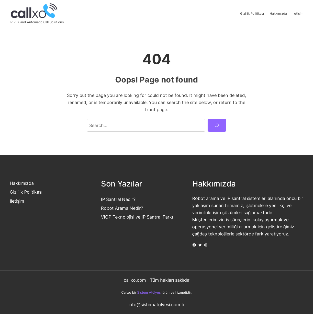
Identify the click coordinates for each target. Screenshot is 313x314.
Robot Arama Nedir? (122, 208)
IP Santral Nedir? (118, 199)
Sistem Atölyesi (149, 292)
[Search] (217, 125)
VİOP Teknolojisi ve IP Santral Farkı (137, 217)
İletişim (17, 201)
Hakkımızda (22, 183)
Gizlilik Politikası (26, 192)
